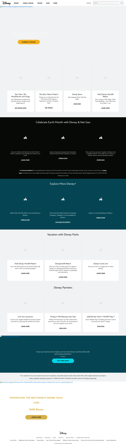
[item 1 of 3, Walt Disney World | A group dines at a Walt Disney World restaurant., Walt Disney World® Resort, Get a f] (25, 249)
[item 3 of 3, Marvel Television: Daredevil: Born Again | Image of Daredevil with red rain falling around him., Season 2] (101, 198)
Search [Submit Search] (121, 3)
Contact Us (60, 436)
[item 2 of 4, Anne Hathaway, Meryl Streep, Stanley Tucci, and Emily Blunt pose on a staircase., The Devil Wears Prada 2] (49, 77)
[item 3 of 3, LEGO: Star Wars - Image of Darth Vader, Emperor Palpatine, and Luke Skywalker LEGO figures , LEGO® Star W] (101, 302)
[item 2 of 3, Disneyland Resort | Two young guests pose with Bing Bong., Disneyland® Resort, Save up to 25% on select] (63, 249)
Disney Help (47, 436)
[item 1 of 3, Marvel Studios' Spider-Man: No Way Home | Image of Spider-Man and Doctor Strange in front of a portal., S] (25, 198)
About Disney (39, 436)
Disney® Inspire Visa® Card (83, 436)
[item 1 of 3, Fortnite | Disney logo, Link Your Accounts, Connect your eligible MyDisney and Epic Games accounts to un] (25, 302)
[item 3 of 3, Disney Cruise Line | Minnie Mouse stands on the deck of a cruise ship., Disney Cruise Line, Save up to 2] (101, 249)
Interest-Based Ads (111, 439)
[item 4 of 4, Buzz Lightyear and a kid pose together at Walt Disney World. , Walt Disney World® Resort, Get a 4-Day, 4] (105, 77)
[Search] (106, 3)
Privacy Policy (40, 439)
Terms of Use (13, 439)
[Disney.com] (6, 3)
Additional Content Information (27, 439)
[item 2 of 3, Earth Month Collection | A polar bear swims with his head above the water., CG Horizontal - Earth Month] (63, 137)
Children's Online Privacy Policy (71, 439)
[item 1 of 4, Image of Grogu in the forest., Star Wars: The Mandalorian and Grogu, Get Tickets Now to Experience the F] (20, 77)
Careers (54, 436)
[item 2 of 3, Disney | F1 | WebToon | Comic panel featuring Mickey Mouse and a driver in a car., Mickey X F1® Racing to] (63, 302)
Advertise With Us (70, 436)
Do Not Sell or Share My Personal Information (92, 439)
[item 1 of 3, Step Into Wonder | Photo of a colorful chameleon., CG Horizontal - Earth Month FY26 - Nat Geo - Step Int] (25, 137)
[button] (89, 3)
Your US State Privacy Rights (53, 439)
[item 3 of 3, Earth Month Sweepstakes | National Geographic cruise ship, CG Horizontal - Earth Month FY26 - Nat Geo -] (101, 137)
